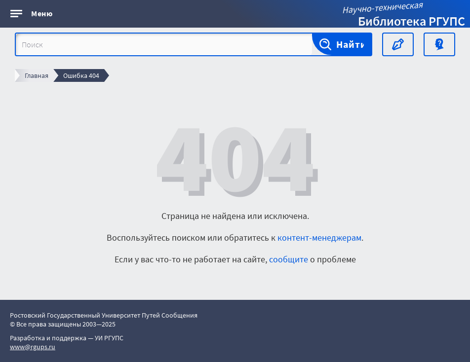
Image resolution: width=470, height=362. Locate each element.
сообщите (288, 259)
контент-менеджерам (319, 237)
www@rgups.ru (32, 346)
